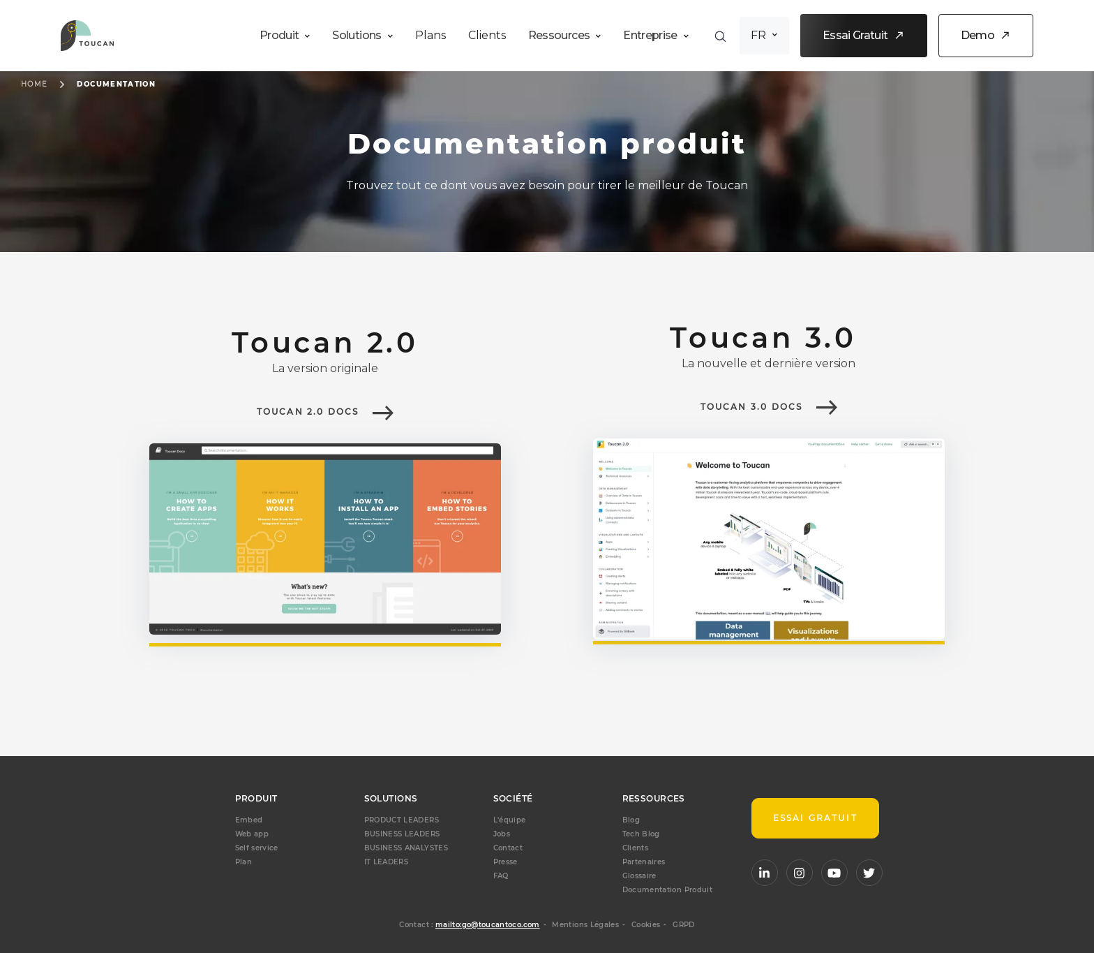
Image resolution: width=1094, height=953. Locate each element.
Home (34, 84)
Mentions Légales (585, 924)
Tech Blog (641, 834)
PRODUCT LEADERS (401, 820)
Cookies (646, 924)
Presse (505, 861)
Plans (430, 35)
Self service (256, 847)
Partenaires (644, 861)
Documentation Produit (667, 889)
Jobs (501, 834)
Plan (243, 861)
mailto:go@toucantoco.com (487, 924)
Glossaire (639, 875)
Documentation (116, 84)
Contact (508, 847)
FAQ (501, 875)
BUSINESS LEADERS (402, 834)
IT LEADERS (386, 861)
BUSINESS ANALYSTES (406, 847)
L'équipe (509, 820)
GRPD (683, 924)
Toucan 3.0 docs (751, 406)
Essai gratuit (815, 818)
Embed (249, 820)
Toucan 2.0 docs (308, 411)
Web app (252, 834)
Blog (631, 820)
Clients (487, 35)
